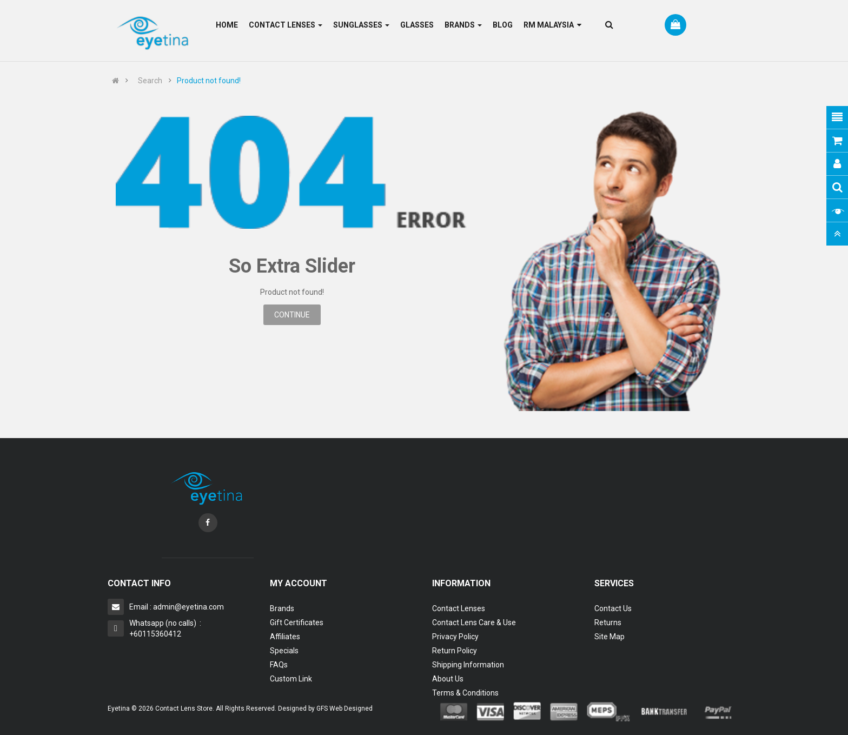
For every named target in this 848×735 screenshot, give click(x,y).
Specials (284, 650)
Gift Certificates (296, 622)
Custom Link (291, 678)
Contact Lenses (458, 608)
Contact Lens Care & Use (474, 622)
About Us (447, 678)
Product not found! (209, 80)
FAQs (279, 664)
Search (150, 80)
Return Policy (454, 650)
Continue (292, 314)
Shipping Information (468, 664)
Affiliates (285, 636)
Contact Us (613, 608)
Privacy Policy (455, 636)
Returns (607, 622)
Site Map (609, 636)
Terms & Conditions (465, 692)
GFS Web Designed (344, 708)
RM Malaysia (552, 25)
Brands (282, 608)
